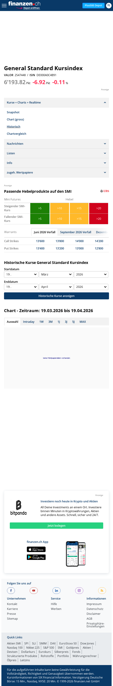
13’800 (60, 241)
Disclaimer (94, 614)
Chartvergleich (16, 134)
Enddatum (11, 282)
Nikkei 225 (33, 648)
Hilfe (54, 604)
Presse (11, 614)
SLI (34, 643)
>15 (79, 208)
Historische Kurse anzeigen (56, 296)
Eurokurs (45, 652)
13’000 (79, 248)
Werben (56, 609)
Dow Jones (87, 643)
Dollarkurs (28, 652)
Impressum (94, 604)
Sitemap (12, 619)
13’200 (60, 248)
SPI (26, 643)
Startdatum (11, 269)
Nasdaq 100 (15, 648)
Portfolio (63, 656)
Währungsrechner (85, 656)
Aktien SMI (14, 643)
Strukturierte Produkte (22, 656)
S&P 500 (48, 648)
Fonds (76, 652)
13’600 (40, 241)
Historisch (13, 126)
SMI (60, 648)
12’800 (99, 248)
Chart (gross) (15, 119)
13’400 (40, 248)
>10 (59, 208)
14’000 (79, 241)
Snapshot (13, 112)
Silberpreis (61, 652)
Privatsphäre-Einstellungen (95, 625)
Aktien (87, 648)
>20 (98, 208)
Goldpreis (72, 648)
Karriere (12, 609)
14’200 (99, 241)
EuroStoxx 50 (68, 643)
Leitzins (25, 660)
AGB (89, 619)
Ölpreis (11, 660)
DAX (53, 643)
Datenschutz (95, 609)
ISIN (32, 75)
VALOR (8, 75)
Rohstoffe (47, 656)
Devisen (12, 652)
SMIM (43, 643)
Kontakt (12, 604)
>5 (39, 208)
